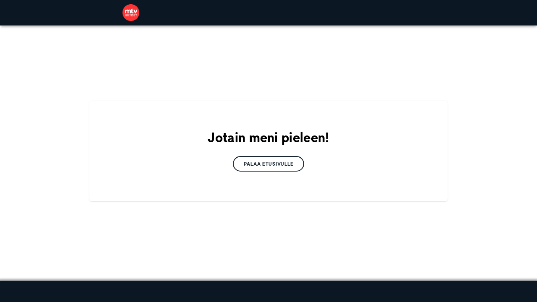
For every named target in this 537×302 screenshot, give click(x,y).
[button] (269, 164)
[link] (131, 12)
